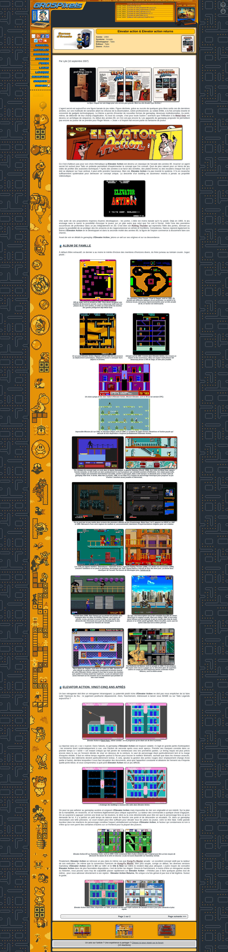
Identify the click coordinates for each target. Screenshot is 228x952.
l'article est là (145, 570)
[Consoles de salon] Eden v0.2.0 (137, 15)
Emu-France (159, 3)
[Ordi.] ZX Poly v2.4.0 (134, 6)
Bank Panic (105, 740)
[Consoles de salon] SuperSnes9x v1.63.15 (141, 9)
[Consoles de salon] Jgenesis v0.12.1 (139, 11)
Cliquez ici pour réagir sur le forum (147, 942)
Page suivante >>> (177, 916)
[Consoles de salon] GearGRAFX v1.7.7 (140, 13)
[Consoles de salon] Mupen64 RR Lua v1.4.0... (142, 7)
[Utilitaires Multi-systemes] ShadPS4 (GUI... (141, 17)
